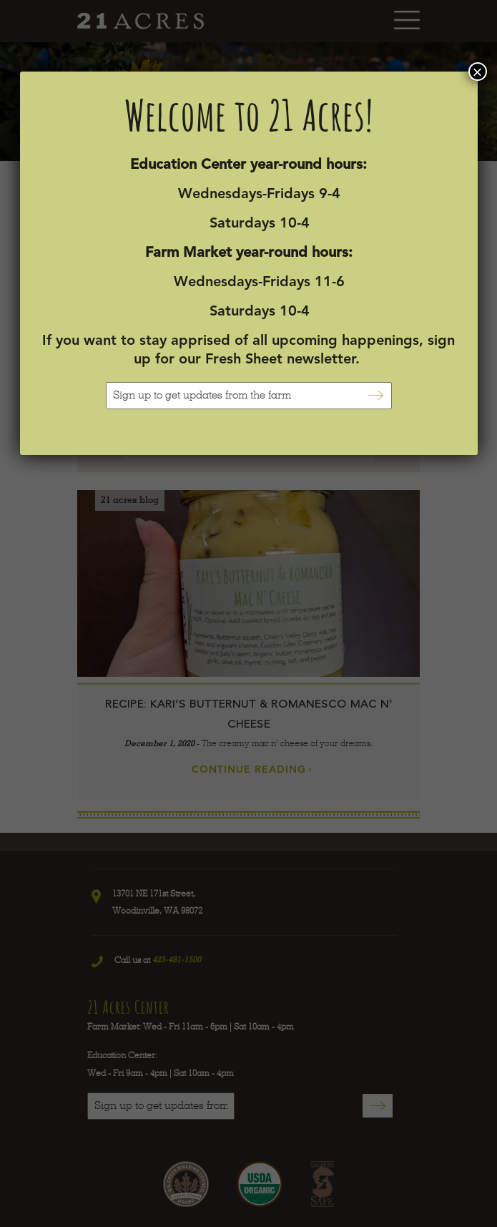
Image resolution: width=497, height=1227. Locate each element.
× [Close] (477, 71)
